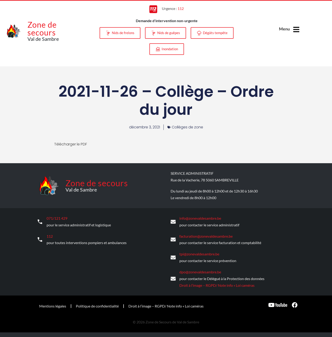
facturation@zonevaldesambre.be (206, 236)
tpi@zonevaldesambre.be (199, 254)
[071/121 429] (40, 222)
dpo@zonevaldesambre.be (200, 272)
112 (50, 236)
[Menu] (296, 29)
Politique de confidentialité (97, 306)
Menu (284, 28)
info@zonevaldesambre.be (200, 218)
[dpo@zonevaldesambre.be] (173, 278)
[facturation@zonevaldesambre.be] (173, 239)
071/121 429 (57, 218)
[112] (40, 239)
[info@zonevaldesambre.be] (173, 221)
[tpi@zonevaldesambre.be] (173, 257)
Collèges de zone (187, 127)
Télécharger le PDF (70, 144)
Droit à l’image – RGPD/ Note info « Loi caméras (217, 285)
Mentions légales (52, 306)
